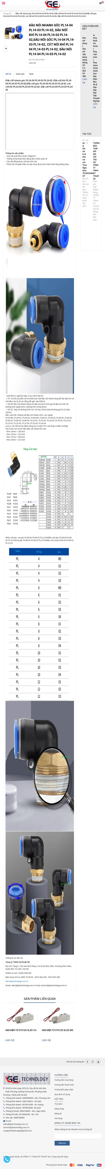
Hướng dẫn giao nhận (64, 1089)
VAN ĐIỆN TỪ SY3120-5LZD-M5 (57, 1030)
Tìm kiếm (58, 1104)
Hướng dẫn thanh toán (64, 1085)
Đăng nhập (59, 1109)
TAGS (31, 74)
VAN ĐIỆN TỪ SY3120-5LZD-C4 (20, 1030)
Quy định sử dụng (62, 1094)
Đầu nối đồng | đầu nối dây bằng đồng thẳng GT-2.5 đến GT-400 (85, 57)
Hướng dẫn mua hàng (64, 1080)
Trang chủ (7, 13)
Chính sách (20, 74)
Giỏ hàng (58, 1118)
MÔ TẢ (8, 74)
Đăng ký (58, 1113)
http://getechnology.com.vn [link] (16, 981)
